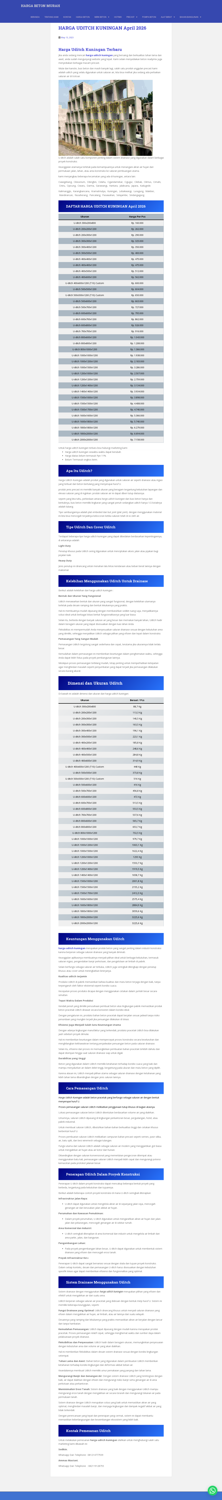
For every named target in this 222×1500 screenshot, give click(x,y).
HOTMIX (118, 17)
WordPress (198, 1496)
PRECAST (130, 17)
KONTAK (67, 17)
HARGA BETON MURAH (40, 6)
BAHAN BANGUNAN (189, 17)
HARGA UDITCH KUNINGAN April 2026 (102, 28)
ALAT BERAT (166, 17)
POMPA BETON (149, 17)
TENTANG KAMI (51, 17)
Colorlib (177, 1496)
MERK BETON (100, 17)
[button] (212, 1490)
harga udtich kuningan (71, 948)
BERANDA (35, 17)
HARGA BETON (83, 17)
